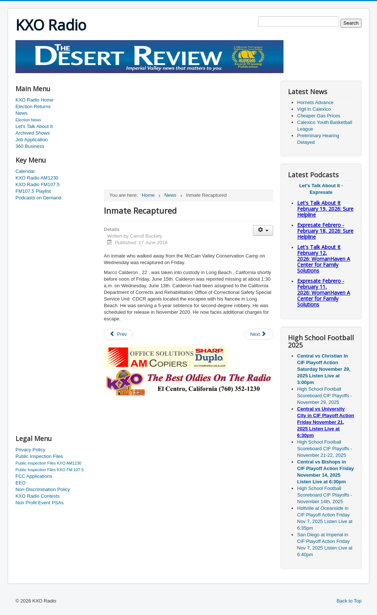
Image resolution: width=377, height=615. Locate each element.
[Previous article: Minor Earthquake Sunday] (118, 334)
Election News (28, 120)
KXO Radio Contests (37, 496)
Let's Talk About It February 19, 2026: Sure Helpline (325, 208)
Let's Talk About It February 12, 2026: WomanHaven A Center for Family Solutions (323, 258)
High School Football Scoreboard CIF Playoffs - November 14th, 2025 (324, 495)
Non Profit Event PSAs (39, 502)
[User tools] (263, 230)
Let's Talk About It (34, 126)
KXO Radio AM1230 (36, 178)
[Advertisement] (149, 76)
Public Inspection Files (39, 456)
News (21, 113)
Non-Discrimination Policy (42, 489)
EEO (20, 483)
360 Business (29, 146)
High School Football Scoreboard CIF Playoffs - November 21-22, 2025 (324, 448)
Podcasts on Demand (38, 197)
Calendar (25, 171)
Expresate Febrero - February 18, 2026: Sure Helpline (325, 230)
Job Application (31, 139)
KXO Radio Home (34, 100)
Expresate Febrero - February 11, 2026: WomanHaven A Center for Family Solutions (323, 292)
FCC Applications (33, 476)
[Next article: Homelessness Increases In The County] (258, 334)
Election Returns (32, 106)
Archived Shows (32, 133)
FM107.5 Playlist (33, 191)
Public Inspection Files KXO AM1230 (48, 463)
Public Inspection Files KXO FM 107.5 (49, 470)
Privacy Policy (30, 449)
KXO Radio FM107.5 (37, 184)
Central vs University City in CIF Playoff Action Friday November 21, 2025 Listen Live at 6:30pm (325, 422)
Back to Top (349, 601)
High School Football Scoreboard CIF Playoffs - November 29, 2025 (324, 395)
